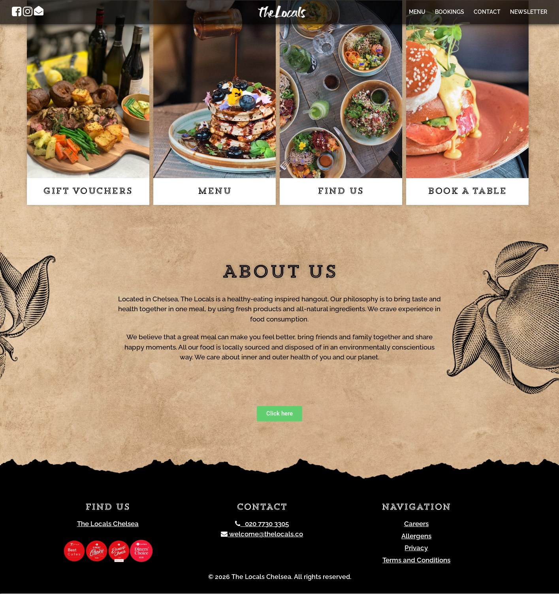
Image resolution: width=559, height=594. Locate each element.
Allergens (416, 536)
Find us (341, 192)
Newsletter (528, 12)
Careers (416, 524)
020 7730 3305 (262, 524)
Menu (417, 12)
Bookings (449, 12)
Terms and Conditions (416, 560)
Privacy (416, 548)
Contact (487, 12)
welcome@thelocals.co (262, 534)
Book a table (467, 192)
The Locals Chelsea (108, 524)
